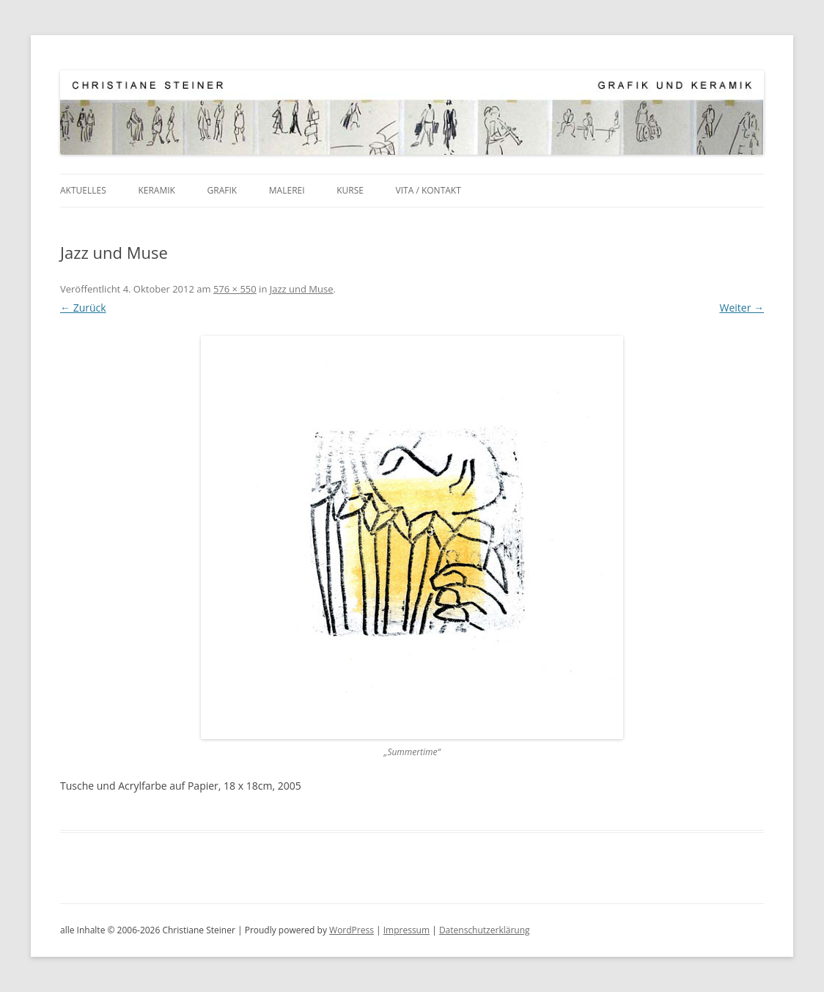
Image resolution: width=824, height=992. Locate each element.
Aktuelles (83, 190)
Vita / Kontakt (428, 190)
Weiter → (741, 308)
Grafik (222, 190)
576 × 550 (235, 288)
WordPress (351, 930)
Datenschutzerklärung (484, 930)
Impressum (406, 930)
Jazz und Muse (302, 288)
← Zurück (83, 308)
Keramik (156, 190)
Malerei (287, 190)
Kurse (350, 190)
